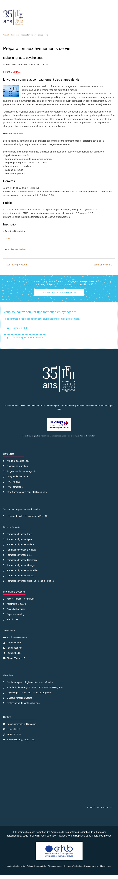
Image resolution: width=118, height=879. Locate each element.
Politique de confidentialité (36, 870)
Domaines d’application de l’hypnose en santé (81, 870)
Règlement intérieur (55, 870)
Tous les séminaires (16, 253)
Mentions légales (13, 870)
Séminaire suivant (104, 268)
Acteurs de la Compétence (64, 836)
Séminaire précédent (15, 268)
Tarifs (7, 242)
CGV (23, 870)
